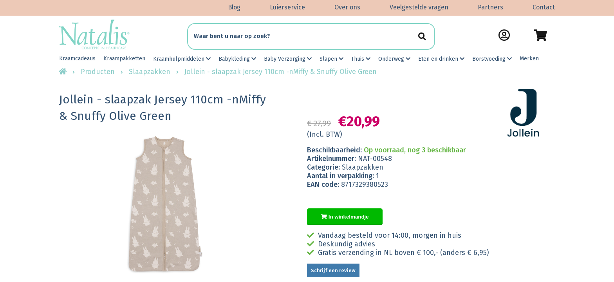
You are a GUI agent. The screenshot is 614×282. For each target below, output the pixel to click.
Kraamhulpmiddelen (182, 59)
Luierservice (287, 7)
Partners (490, 7)
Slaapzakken (149, 71)
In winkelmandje (345, 217)
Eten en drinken (441, 59)
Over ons (347, 7)
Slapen (331, 59)
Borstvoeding (492, 59)
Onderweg (394, 59)
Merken (529, 58)
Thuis (360, 59)
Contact (544, 7)
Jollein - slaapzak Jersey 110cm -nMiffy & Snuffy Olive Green (280, 71)
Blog (234, 7)
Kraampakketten (124, 58)
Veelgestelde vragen (419, 7)
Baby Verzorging (288, 59)
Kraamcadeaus (77, 58)
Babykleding (237, 59)
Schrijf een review (333, 270)
